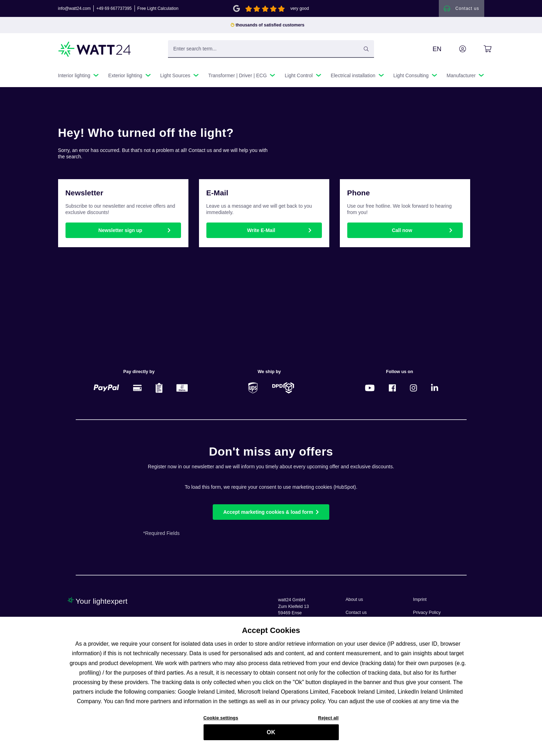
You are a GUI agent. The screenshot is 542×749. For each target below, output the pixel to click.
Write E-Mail (261, 230)
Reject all (328, 722)
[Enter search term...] (271, 49)
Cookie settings (221, 722)
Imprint (420, 599)
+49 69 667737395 (113, 8)
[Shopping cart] (479, 49)
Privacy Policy (427, 612)
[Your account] (454, 49)
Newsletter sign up (120, 230)
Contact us (356, 612)
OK (271, 737)
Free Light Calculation (158, 8)
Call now (402, 230)
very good (299, 8)
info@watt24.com (74, 8)
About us (354, 599)
